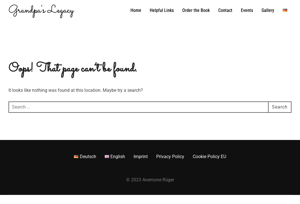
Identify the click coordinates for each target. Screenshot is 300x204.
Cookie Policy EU (209, 156)
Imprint (141, 156)
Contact (225, 10)
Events (247, 10)
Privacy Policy (170, 156)
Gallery (268, 10)
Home (135, 10)
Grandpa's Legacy (41, 10)
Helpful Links (162, 10)
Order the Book (196, 10)
